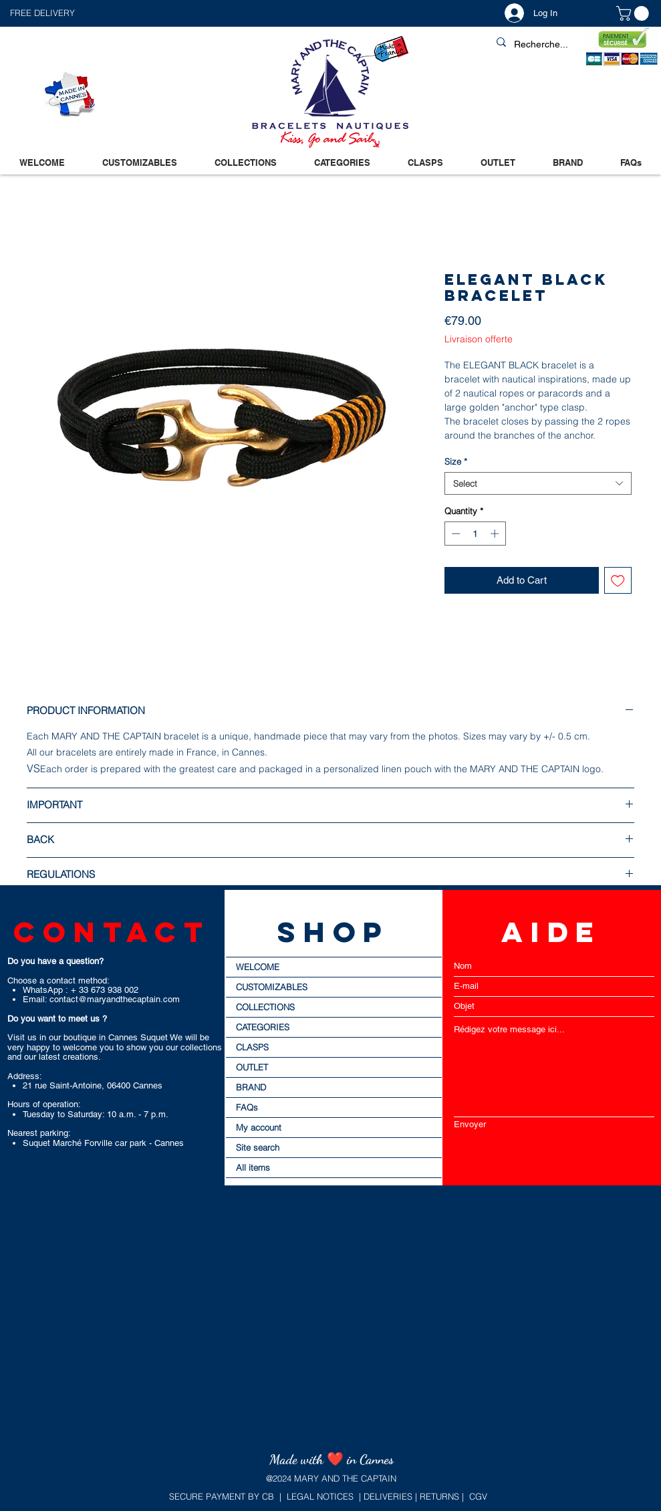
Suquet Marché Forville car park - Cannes (103, 1143)
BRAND (251, 1087)
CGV (478, 1496)
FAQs (247, 1107)
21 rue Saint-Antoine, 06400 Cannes (92, 1085)
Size (455, 461)
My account (258, 1127)
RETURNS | (440, 1496)
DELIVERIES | (389, 1496)
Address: (24, 1076)
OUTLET (252, 1067)
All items (253, 1167)
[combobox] (538, 483)
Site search (257, 1147)
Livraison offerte (478, 339)
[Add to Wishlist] (618, 580)
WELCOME (257, 966)
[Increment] (496, 533)
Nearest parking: (39, 1133)
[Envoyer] (554, 1124)
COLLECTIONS (265, 1007)
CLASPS (252, 1047)
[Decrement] (454, 533)
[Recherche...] (572, 45)
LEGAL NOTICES (320, 1496)
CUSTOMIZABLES (271, 986)
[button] (170, 13)
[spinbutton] (475, 533)
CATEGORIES (262, 1027)
